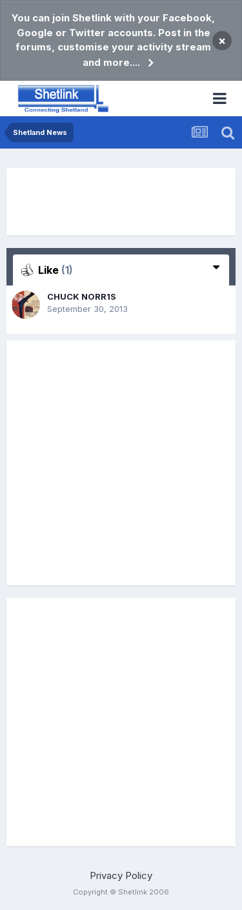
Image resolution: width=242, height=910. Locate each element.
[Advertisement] (121, 201)
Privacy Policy (121, 875)
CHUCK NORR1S (81, 296)
